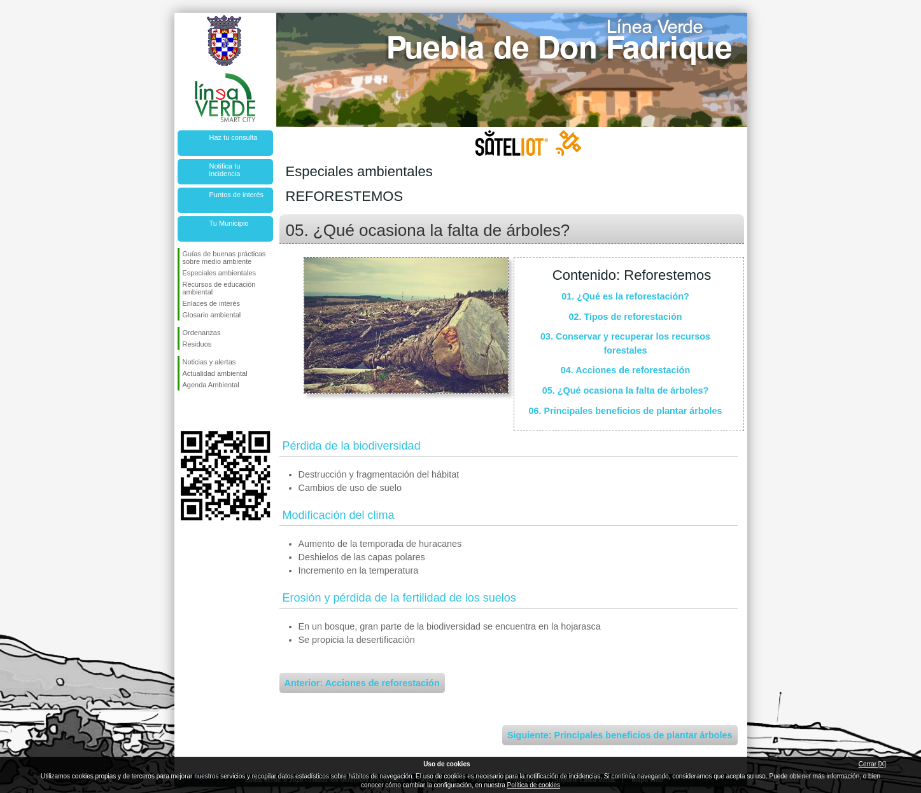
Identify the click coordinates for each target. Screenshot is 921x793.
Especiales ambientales (220, 273)
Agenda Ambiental (211, 385)
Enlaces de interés (212, 303)
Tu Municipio (229, 223)
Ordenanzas (202, 332)
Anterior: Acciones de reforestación (362, 683)
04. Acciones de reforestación (625, 370)
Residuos (197, 344)
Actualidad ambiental (215, 373)
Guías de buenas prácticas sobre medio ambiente (224, 257)
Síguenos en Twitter (206, 410)
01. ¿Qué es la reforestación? (625, 296)
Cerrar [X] (872, 764)
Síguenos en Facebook (185, 410)
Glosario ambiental (212, 315)
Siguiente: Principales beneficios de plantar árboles (619, 735)
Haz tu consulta (233, 137)
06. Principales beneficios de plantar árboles (625, 411)
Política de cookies (533, 785)
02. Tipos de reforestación (625, 317)
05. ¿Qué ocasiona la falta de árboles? (625, 390)
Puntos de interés (236, 194)
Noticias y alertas (209, 362)
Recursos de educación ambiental (219, 288)
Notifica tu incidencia (225, 169)
